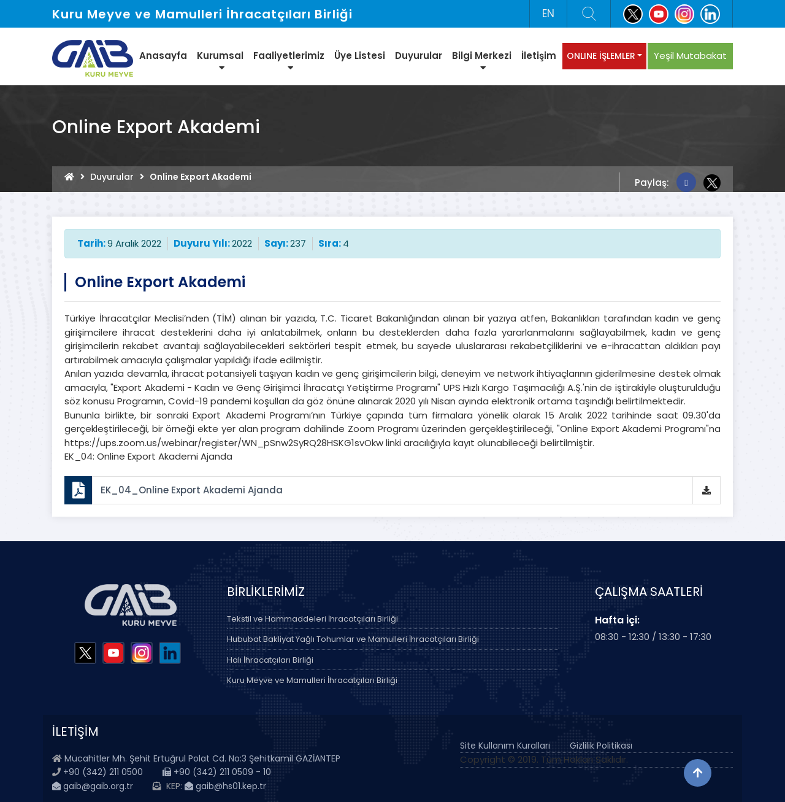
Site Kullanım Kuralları (505, 745)
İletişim (538, 55)
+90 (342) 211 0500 (103, 772)
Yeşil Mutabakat (690, 55)
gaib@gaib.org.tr (92, 786)
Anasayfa (163, 55)
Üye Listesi (359, 55)
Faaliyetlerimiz (288, 60)
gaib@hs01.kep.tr (225, 786)
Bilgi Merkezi (481, 60)
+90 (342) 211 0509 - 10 (217, 772)
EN (548, 13)
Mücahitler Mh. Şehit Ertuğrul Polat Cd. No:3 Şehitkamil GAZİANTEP (202, 758)
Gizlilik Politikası (601, 745)
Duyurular (418, 55)
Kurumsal (220, 60)
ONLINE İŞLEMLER (601, 56)
